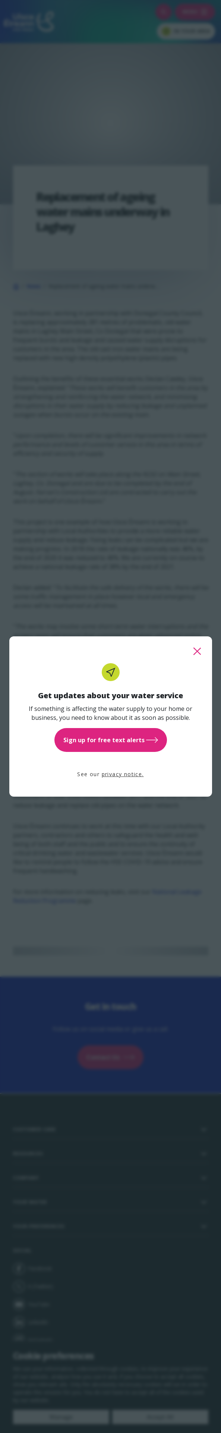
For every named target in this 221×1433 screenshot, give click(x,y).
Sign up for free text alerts (110, 740)
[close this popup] (197, 651)
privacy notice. (123, 774)
